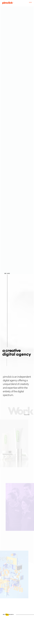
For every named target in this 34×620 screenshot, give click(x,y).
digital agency (10, 380)
